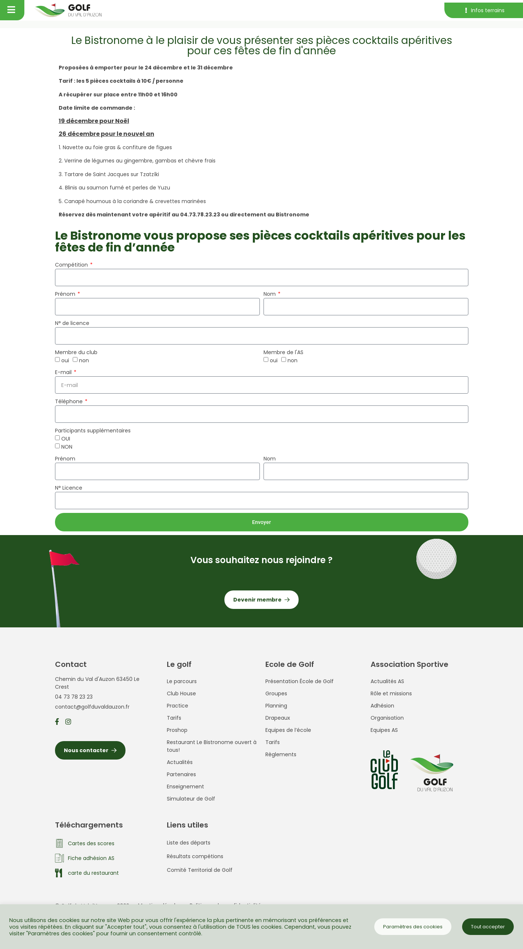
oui (65, 360)
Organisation (387, 718)
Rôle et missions (391, 693)
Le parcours (182, 681)
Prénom (66, 294)
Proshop (177, 730)
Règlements (280, 754)
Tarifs (174, 718)
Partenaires (181, 774)
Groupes (276, 693)
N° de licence (72, 323)
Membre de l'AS (283, 352)
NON (66, 446)
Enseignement (185, 786)
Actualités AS (387, 681)
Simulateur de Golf (191, 798)
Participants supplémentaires (93, 430)
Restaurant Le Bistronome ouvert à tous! (212, 746)
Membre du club (76, 352)
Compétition (72, 264)
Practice (177, 705)
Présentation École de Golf (299, 681)
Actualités (180, 762)
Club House (181, 693)
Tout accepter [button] (488, 926)
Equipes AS (384, 730)
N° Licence (68, 487)
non (84, 360)
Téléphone (69, 401)
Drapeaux (277, 718)
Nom (270, 294)
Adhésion (382, 705)
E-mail (64, 372)
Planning (276, 705)
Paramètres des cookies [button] (413, 926)
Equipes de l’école (288, 730)
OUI (65, 438)
